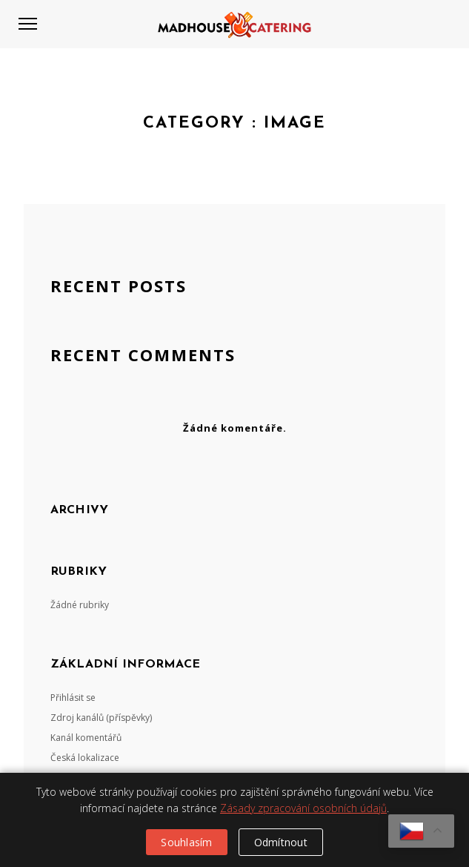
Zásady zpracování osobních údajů (303, 808)
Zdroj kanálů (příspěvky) (101, 717)
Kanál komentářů (86, 737)
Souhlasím (186, 842)
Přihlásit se (73, 697)
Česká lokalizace (84, 757)
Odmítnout (280, 842)
